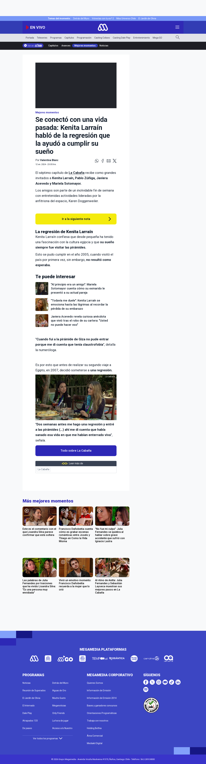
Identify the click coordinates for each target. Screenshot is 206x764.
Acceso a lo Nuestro (62, 728)
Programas (56, 37)
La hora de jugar (60, 720)
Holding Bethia (94, 728)
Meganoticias (59, 705)
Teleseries (42, 37)
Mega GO (157, 37)
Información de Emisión (99, 690)
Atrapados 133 (30, 720)
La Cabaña (43, 469)
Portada (30, 37)
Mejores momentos (85, 45)
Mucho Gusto (59, 698)
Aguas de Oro (59, 690)
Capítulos (69, 37)
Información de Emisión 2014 (102, 698)
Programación (84, 37)
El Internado (29, 705)
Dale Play (27, 713)
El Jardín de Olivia (147, 18)
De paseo (27, 728)
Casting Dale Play (121, 37)
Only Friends (58, 713)
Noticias (103, 45)
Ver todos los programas (47, 738)
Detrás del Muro (81, 18)
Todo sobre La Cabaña (76, 450)
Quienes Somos (95, 683)
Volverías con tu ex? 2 (103, 18)
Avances (65, 45)
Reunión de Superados (34, 690)
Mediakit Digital (94, 743)
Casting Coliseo (102, 37)
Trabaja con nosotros (97, 720)
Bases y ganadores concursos (102, 705)
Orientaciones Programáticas (102, 713)
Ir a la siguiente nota (76, 219)
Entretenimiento (141, 37)
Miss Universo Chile (126, 18)
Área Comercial (95, 735)
